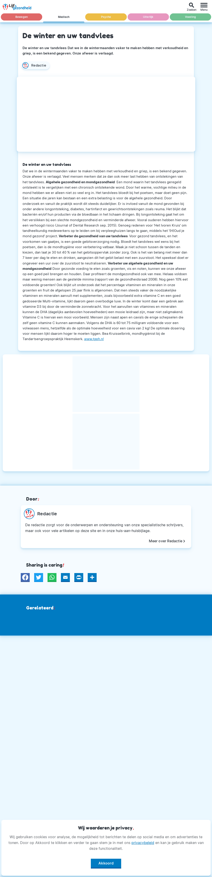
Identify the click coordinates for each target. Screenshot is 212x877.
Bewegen (21, 17)
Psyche (106, 17)
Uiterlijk (148, 17)
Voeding (190, 17)
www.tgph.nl (94, 339)
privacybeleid (142, 842)
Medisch (63, 17)
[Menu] (204, 7)
